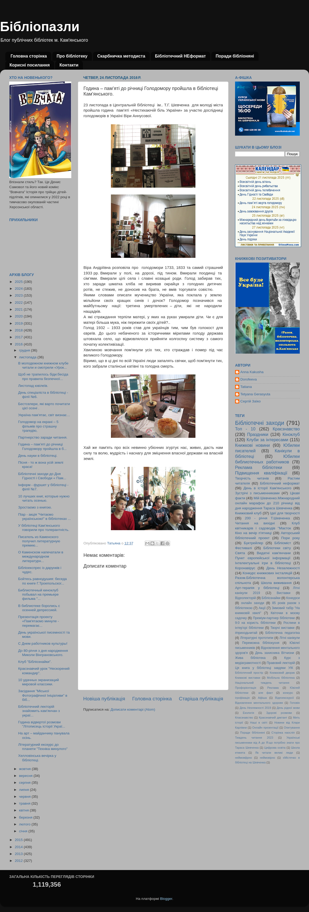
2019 (19, 323)
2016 (19, 344)
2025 (19, 282)
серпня (25, 783)
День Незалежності (283, 568)
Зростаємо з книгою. (35, 507)
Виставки (284, 593)
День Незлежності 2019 (255, 707)
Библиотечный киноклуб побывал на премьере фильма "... (38, 594)
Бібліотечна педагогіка (282, 633)
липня (24, 790)
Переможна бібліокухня (260, 643)
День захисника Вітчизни (274, 653)
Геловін (295, 702)
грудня (25, 350)
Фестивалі (243, 548)
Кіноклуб (291, 434)
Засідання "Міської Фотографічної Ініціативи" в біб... (42, 695)
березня (26, 817)
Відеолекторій (245, 598)
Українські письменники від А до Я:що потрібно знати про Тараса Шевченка (267, 742)
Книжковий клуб (248, 513)
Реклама (273, 687)
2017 (19, 337)
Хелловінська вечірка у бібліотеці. (37, 758)
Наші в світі (258, 722)
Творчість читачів (252, 478)
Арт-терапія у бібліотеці (257, 588)
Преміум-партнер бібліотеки (274, 618)
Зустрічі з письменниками (257, 493)
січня (23, 831)
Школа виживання (276, 583)
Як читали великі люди (274, 752)
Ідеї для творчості (285, 513)
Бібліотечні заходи (259, 423)
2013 (19, 854)
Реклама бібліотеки (258, 467)
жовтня (25, 769)
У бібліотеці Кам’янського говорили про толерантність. (43, 528)
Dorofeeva (248, 379)
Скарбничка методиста (121, 56)
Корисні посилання (30, 65)
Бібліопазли (39, 26)
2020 (19, 316)
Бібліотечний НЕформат (180, 56)
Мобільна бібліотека (280, 677)
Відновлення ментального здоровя (259, 702)
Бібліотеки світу (277, 548)
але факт (265, 692)
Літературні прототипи (256, 638)
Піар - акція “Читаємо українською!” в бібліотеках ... (44, 516)
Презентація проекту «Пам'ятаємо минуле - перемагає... (38, 621)
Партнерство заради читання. (42, 437)
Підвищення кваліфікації (261, 473)
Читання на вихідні (255, 523)
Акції (262, 608)
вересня (26, 776)
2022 (19, 303)
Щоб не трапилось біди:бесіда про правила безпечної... (43, 376)
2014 (19, 847)
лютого (25, 824)
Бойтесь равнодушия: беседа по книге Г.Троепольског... (42, 581)
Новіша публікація (104, 698)
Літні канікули (289, 638)
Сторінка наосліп (283, 732)
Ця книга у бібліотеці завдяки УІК (264, 668)
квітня (24, 810)
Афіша (262, 697)
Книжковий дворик (282, 672)
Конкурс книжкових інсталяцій (267, 573)
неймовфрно (243, 757)
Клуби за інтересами (267, 439)
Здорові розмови (279, 712)
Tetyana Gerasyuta (255, 394)
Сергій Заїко (250, 401)
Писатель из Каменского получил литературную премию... (39, 541)
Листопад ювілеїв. (33, 386)
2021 (19, 309)
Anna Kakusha (252, 372)
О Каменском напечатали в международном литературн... (40, 556)
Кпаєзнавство (244, 717)
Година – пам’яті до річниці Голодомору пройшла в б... (42, 446)
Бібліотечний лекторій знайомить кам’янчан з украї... (39, 711)
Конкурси (293, 598)
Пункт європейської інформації (262, 558)
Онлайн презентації (265, 727)
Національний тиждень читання (262, 682)
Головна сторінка (29, 56)
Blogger (166, 899)
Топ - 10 (245, 428)
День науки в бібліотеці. (38, 456)
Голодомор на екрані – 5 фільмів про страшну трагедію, (38, 426)
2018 (19, 330)
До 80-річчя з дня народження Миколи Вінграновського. (43, 653)
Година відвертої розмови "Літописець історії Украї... (41, 724)
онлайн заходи (252, 603)
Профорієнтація (245, 687)
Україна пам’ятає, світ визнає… (44, 415)
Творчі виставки (282, 628)
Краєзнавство (286, 428)
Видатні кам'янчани (274, 553)
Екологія (248, 712)
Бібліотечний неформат (280, 483)
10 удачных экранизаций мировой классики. (38, 682)
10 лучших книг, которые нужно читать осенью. (44, 498)
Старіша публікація (201, 698)
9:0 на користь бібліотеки (255, 623)
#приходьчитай (246, 633)
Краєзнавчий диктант (273, 717)
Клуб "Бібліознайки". (35, 662)
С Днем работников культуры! (43, 643)
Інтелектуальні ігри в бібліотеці (263, 563)
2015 (19, 840)
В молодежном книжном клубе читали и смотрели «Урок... (43, 365)
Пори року (290, 538)
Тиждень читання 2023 (254, 737)
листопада (28, 357)
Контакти (68, 65)
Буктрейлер (253, 543)
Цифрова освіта (274, 747)
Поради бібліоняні (235, 56)
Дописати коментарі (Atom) (132, 709)
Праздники (257, 434)
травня (25, 803)
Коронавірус (245, 568)
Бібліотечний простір (249, 672)
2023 (19, 295)
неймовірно (267, 757)
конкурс (288, 692)
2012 (19, 861)
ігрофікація (242, 697)
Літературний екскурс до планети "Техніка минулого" (43, 747)
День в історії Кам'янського (267, 488)
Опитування (292, 727)
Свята (240, 553)
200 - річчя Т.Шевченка (267, 518)
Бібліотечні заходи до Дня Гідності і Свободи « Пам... (42, 476)
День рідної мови (288, 707)
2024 (19, 289)
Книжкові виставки (247, 677)
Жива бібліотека (250, 658)
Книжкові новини (252, 445)
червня (25, 797)
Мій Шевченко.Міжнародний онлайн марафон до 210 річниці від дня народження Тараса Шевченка (267, 503)
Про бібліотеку (72, 56)
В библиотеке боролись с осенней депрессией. (39, 608)
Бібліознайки (270, 598)
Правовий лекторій (281, 663)
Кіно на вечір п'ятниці (253, 533)
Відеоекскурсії (284, 697)
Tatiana (246, 387)
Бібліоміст (282, 543)
